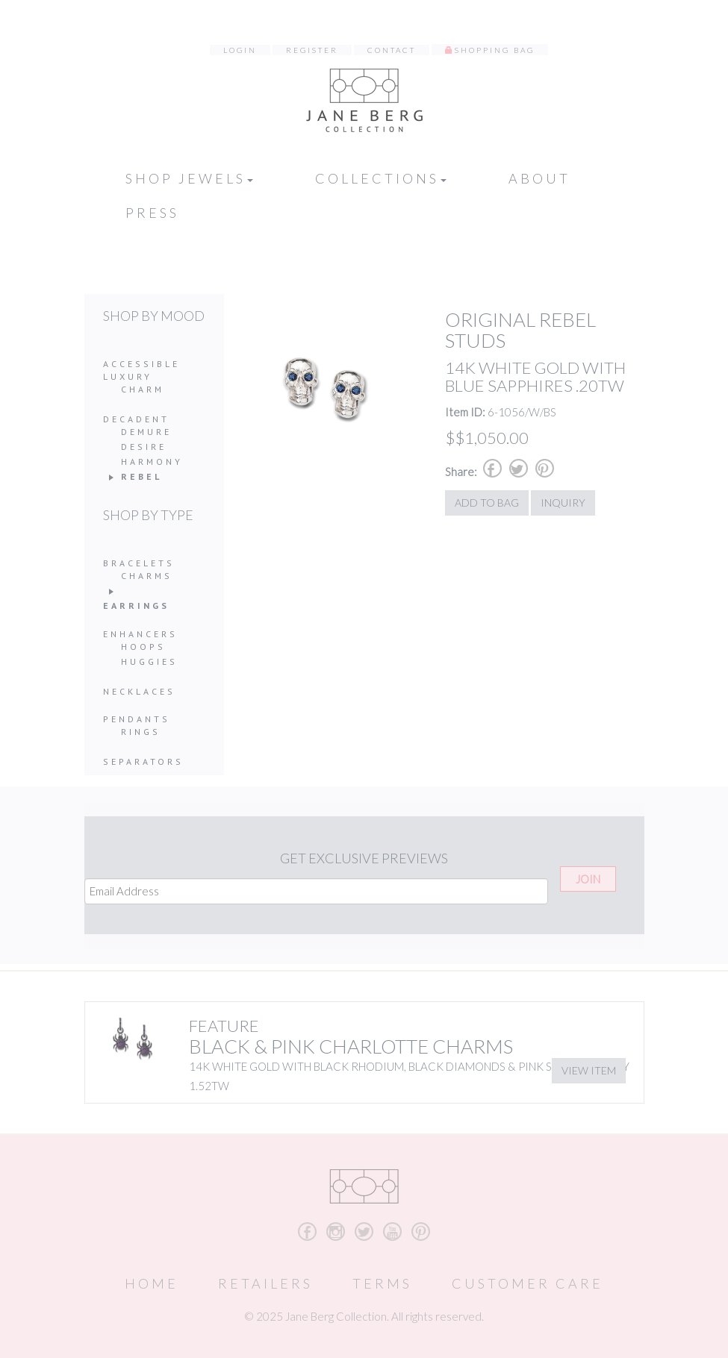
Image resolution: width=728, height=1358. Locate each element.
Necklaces (139, 691)
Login (240, 50)
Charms (146, 575)
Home (151, 1283)
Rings (141, 731)
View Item (588, 1070)
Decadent (136, 419)
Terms (382, 1283)
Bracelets (139, 563)
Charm (142, 389)
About (539, 178)
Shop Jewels (189, 178)
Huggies (149, 661)
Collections (381, 178)
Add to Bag (487, 502)
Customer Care (527, 1283)
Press (152, 212)
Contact (391, 50)
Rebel (141, 476)
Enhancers (140, 633)
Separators (143, 761)
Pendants (136, 719)
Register (312, 50)
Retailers (265, 1283)
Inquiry (563, 502)
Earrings (136, 605)
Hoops (143, 646)
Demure (146, 431)
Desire (144, 446)
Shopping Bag (495, 50)
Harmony (152, 461)
